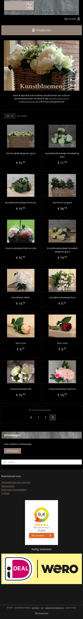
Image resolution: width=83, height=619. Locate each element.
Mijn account (72, 19)
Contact (5, 493)
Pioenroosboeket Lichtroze (62, 388)
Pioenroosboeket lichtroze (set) (20, 248)
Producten (41, 30)
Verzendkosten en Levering (15, 482)
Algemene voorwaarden (14, 489)
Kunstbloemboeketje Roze (62, 297)
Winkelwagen (12, 450)
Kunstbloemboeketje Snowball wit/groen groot (62, 250)
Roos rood (62, 343)
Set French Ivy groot (62, 202)
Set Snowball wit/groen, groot (20, 153)
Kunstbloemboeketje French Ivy (20, 202)
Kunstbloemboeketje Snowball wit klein (62, 155)
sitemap (35, 607)
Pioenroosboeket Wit (20, 388)
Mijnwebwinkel (41, 613)
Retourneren (8, 486)
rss (42, 607)
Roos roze (21, 343)
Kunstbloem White (21, 297)
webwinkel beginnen (54, 607)
